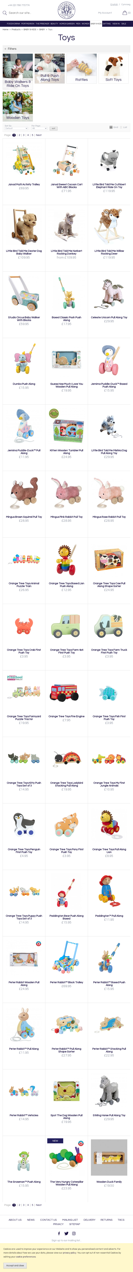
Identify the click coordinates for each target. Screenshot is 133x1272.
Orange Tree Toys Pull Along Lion (109, 851)
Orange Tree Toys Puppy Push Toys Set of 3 (24, 917)
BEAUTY (54, 24)
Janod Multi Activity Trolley (24, 184)
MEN (78, 24)
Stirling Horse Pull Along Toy (109, 1115)
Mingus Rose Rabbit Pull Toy (109, 517)
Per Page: (39, 127)
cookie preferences (26, 1257)
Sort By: (16, 127)
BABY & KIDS (96, 24)
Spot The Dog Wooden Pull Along (66, 1116)
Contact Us (48, 1220)
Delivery (89, 1220)
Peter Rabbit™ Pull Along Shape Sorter (66, 1050)
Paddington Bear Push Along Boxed (66, 917)
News (30, 1220)
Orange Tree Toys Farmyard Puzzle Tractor (24, 718)
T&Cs (121, 1220)
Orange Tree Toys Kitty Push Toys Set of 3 (24, 784)
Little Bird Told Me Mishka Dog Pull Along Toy (109, 452)
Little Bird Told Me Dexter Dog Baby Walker (24, 252)
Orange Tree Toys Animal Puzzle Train (24, 585)
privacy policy (69, 1253)
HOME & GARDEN (67, 24)
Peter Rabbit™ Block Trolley (66, 982)
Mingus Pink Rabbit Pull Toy (67, 517)
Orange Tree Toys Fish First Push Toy (109, 718)
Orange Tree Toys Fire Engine (66, 716)
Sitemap (74, 1224)
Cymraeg (125, 4)
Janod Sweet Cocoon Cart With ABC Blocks (66, 186)
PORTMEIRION (27, 24)
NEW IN (116, 24)
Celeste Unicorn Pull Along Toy (109, 317)
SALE (124, 24)
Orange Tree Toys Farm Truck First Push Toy (109, 651)
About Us (15, 1220)
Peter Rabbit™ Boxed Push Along (109, 984)
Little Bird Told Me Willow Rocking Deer (109, 252)
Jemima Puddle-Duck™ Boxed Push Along (109, 385)
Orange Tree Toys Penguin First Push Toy (24, 851)
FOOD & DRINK (13, 24)
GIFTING (107, 24)
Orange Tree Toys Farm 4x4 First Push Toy (66, 651)
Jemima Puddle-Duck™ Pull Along (23, 452)
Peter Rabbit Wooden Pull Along (24, 984)
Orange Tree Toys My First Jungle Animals (109, 784)
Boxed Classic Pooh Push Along (66, 319)
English (114, 4)
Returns (106, 1220)
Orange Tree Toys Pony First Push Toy (66, 851)
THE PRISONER (42, 24)
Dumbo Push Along (24, 384)
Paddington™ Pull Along (109, 915)
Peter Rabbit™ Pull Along (24, 1048)
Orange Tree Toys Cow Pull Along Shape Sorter (109, 585)
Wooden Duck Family (109, 1181)
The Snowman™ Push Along (24, 1181)
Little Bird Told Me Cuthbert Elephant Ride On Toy (109, 186)
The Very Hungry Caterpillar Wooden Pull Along (66, 1183)
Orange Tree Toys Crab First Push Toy (24, 651)
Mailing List (70, 1220)
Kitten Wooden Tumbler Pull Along (66, 452)
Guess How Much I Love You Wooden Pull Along (66, 385)
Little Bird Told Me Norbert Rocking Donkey (66, 252)
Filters (12, 48)
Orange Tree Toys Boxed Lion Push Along (66, 585)
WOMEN (85, 24)
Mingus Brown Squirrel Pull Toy (24, 517)
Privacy (58, 1224)
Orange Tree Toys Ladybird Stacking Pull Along (66, 784)
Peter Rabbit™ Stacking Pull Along (109, 1050)
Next (39, 135)
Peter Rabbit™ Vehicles (24, 1115)
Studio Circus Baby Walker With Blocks (24, 319)
